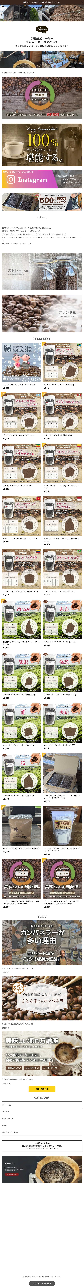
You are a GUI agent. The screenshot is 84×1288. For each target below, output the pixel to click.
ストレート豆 (6, 1105)
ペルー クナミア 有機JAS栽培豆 (42, 234)
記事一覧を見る (42, 1089)
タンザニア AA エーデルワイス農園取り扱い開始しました (30, 228)
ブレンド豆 (5, 1112)
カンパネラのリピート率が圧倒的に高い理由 (19, 73)
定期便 (4, 1125)
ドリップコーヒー (8, 1118)
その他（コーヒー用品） (10, 1132)
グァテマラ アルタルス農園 (19, 234)
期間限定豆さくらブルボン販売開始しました (25, 231)
